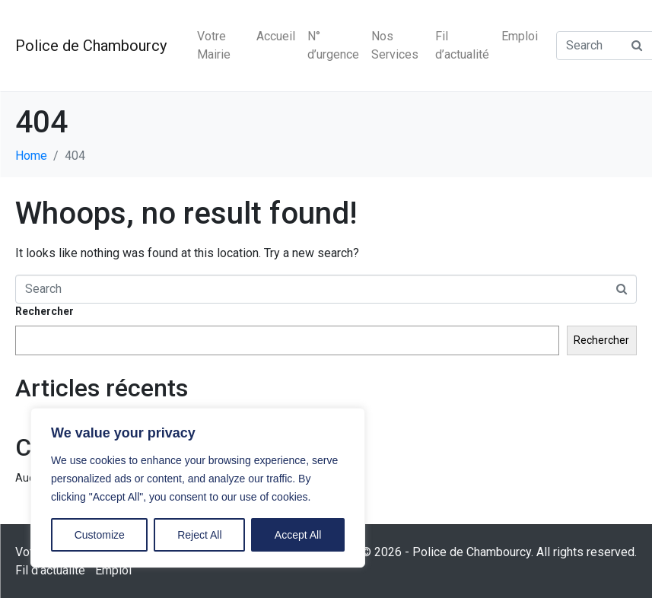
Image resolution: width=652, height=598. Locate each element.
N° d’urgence (333, 45)
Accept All (298, 535)
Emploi (519, 36)
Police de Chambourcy (91, 46)
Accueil (275, 36)
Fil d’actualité (462, 45)
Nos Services (394, 45)
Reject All (199, 535)
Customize (100, 535)
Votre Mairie (214, 45)
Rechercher (44, 311)
